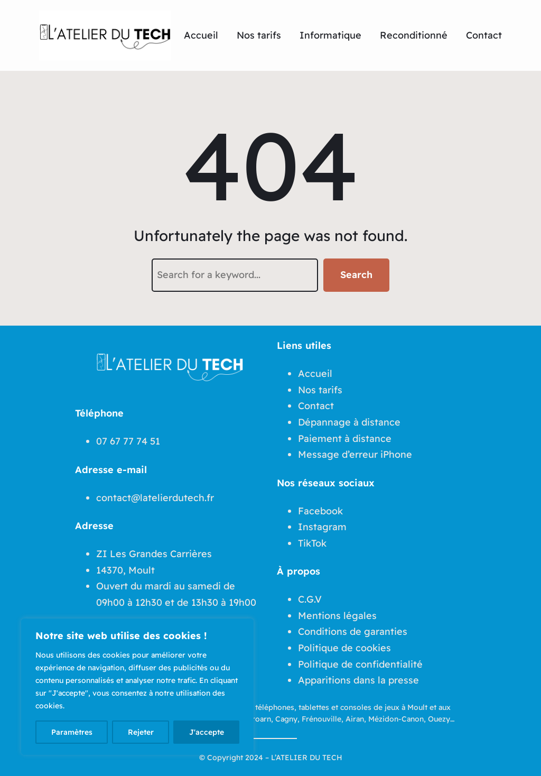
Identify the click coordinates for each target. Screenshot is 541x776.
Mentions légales (337, 615)
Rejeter (141, 732)
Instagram (322, 527)
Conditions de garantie (350, 631)
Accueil (315, 373)
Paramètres (71, 732)
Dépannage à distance (349, 422)
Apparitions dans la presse (358, 680)
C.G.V (310, 599)
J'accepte (206, 732)
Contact (316, 406)
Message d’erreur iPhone (355, 454)
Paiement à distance (344, 438)
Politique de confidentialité (360, 664)
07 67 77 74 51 (128, 441)
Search (356, 275)
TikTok (312, 543)
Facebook (320, 511)
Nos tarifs (320, 390)
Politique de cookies (344, 648)
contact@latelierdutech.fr (155, 498)
